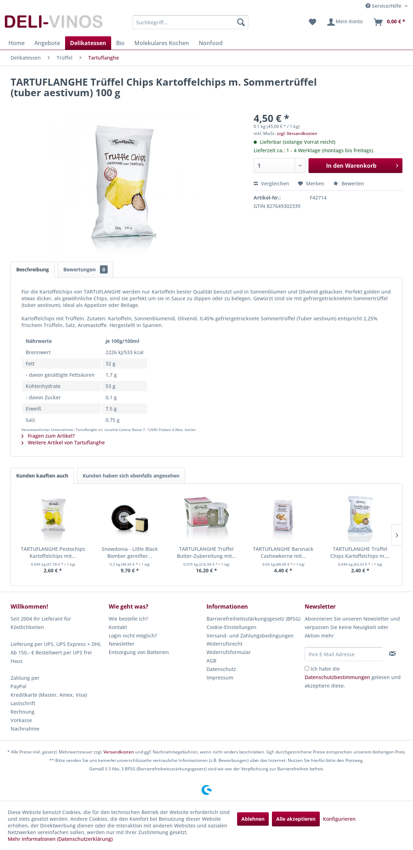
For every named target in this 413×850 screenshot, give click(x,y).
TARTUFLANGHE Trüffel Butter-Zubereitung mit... (206, 552)
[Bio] (120, 43)
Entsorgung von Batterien (139, 652)
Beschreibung (32, 269)
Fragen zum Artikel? (48, 435)
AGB (211, 660)
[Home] (17, 43)
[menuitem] (190, 22)
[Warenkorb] (389, 22)
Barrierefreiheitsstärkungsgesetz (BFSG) (253, 618)
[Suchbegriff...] (190, 22)
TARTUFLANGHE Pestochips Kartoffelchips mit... (53, 552)
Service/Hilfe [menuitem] (384, 5)
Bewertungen (85, 269)
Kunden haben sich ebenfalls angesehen (131, 475)
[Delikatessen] (88, 43)
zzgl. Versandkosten (297, 133)
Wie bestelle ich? (128, 618)
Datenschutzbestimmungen (337, 677)
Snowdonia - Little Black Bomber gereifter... (130, 552)
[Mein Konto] (344, 22)
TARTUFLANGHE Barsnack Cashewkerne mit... (283, 552)
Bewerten (348, 183)
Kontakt (118, 627)
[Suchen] (241, 22)
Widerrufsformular (228, 652)
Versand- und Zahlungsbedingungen (250, 635)
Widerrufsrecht (224, 643)
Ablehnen (253, 818)
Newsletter (121, 643)
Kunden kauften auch (42, 475)
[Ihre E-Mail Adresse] (344, 654)
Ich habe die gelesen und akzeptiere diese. (353, 677)
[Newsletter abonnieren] (392, 653)
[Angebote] (47, 43)
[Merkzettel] (312, 22)
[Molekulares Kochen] (161, 43)
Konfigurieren (339, 818)
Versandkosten (118, 752)
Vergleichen (271, 183)
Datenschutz (221, 669)
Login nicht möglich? (133, 635)
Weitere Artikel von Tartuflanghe (63, 442)
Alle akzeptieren (296, 818)
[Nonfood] (211, 43)
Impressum (219, 677)
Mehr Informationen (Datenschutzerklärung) (60, 839)
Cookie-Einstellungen (231, 627)
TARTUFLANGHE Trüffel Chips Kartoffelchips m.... (360, 552)
